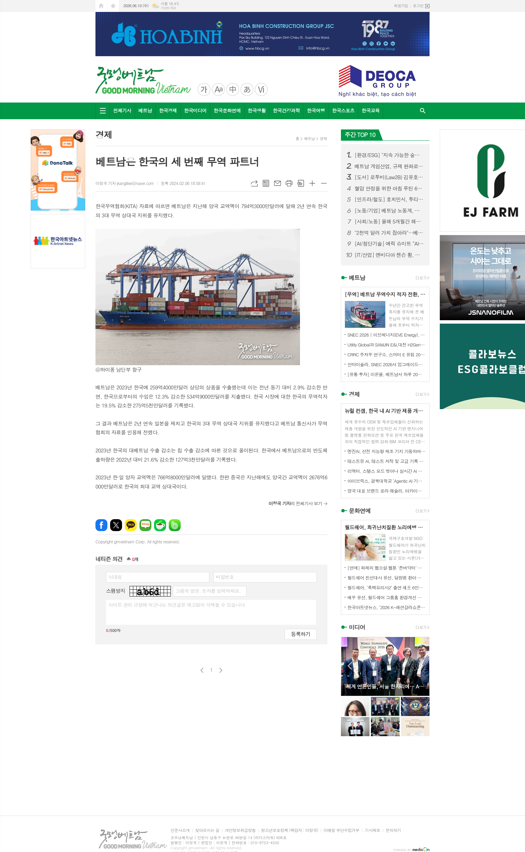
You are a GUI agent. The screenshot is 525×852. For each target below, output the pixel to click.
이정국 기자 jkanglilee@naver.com (124, 183)
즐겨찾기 (113, 6)
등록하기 (300, 633)
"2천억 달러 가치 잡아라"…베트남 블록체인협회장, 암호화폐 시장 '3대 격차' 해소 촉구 (389, 232)
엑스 (116, 525)
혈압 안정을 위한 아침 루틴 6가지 (389, 188)
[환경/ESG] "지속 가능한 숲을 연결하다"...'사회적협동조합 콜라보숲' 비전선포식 (389, 155)
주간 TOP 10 (360, 134)
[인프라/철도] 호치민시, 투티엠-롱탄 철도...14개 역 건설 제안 (389, 199)
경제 (323, 138)
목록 (265, 183)
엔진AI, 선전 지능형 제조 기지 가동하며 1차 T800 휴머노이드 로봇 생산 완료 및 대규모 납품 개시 (386, 451)
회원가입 (401, 5)
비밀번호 (225, 576)
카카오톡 (131, 525)
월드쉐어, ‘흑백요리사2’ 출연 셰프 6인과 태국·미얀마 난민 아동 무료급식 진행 (386, 587)
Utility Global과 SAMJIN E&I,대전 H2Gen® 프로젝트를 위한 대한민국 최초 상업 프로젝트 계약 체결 (386, 344)
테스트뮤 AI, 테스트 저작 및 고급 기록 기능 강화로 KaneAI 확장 (386, 461)
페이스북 (101, 525)
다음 (221, 670)
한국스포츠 (343, 110)
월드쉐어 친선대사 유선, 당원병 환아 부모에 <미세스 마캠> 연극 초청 (386, 577)
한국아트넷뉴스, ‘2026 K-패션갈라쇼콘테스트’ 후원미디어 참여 (386, 607)
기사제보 (372, 830)
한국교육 (371, 110)
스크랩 (300, 183)
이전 (202, 670)
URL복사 (254, 183)
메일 (277, 183)
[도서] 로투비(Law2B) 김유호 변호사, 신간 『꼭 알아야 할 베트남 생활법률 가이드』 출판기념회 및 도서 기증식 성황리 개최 (389, 177)
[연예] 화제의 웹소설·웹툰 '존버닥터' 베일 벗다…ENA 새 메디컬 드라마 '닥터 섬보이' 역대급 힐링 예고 (386, 567)
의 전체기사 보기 (295, 503)
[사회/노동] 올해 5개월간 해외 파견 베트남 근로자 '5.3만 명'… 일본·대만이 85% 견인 (389, 221)
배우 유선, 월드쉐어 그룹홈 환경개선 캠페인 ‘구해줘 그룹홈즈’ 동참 (386, 597)
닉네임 (115, 576)
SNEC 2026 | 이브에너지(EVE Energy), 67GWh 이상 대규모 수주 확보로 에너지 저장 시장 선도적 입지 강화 (386, 334)
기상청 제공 (168, 8)
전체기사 (122, 110)
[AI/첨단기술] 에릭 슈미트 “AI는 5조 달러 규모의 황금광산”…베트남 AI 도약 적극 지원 (389, 243)
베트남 (145, 110)
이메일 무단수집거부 (341, 830)
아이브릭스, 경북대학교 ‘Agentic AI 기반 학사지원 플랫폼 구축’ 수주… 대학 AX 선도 (386, 481)
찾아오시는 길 (207, 830)
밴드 (175, 525)
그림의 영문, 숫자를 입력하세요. (207, 590)
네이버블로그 (145, 525)
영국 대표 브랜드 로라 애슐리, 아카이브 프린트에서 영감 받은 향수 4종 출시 (386, 490)
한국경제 (168, 110)
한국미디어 (195, 110)
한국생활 (257, 110)
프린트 (289, 183)
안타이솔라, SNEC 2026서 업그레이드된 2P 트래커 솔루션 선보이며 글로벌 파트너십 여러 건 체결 (386, 364)
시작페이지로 (101, 6)
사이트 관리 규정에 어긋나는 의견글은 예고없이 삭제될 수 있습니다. (177, 604)
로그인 (418, 5)
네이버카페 (160, 525)
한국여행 (316, 110)
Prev (349, 665)
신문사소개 (180, 830)
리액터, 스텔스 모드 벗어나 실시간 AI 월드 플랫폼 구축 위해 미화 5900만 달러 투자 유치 (386, 471)
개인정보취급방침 (240, 830)
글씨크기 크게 (312, 183)
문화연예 (360, 511)
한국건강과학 (286, 110)
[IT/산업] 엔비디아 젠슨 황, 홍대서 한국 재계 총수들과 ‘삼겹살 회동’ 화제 (389, 254)
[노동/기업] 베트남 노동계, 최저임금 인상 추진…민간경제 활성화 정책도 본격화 (389, 210)
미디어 (357, 627)
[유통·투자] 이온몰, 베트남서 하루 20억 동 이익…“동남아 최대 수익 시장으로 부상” (386, 374)
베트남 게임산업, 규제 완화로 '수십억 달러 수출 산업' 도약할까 (389, 166)
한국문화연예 (227, 110)
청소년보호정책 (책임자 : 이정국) (289, 830)
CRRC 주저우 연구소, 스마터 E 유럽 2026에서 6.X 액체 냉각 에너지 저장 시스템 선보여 (386, 354)
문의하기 (393, 830)
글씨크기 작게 (323, 183)
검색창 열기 (423, 111)
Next (420, 665)
